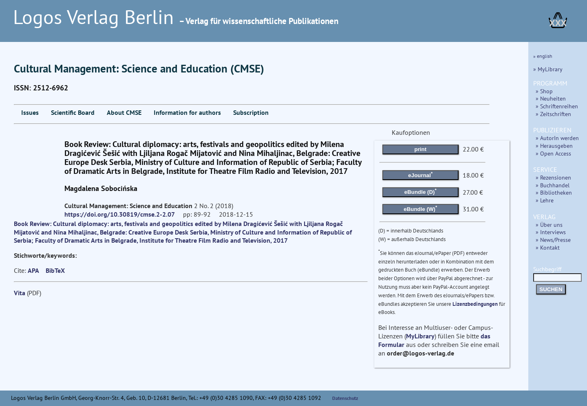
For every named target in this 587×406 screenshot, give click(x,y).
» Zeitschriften (553, 114)
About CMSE (124, 112)
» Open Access (553, 153)
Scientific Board (73, 112)
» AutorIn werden (557, 138)
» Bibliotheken (554, 192)
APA (33, 270)
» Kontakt (548, 247)
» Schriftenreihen (557, 106)
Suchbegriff (557, 273)
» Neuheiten (551, 98)
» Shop (544, 91)
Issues (30, 112)
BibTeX (55, 270)
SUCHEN (550, 289)
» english (542, 56)
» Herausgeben (554, 145)
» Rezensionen (553, 177)
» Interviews (551, 232)
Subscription (251, 112)
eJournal (420, 174)
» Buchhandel (552, 185)
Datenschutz (345, 398)
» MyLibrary (548, 69)
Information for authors (187, 112)
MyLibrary (420, 336)
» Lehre (545, 200)
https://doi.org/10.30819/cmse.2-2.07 (119, 214)
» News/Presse (553, 240)
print (421, 149)
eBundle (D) (420, 191)
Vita (19, 293)
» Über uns (549, 224)
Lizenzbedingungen (475, 304)
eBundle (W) (420, 208)
